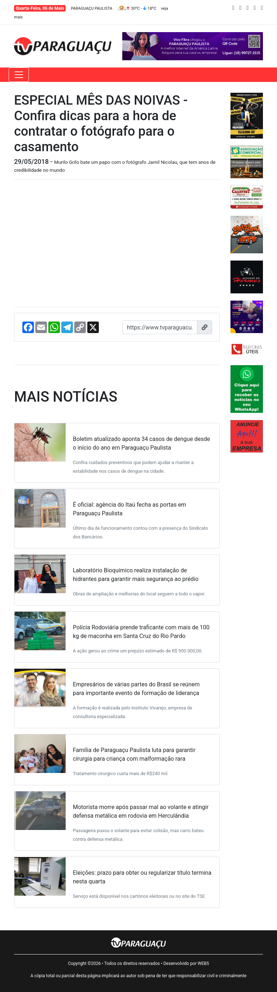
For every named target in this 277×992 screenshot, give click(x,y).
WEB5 (203, 963)
